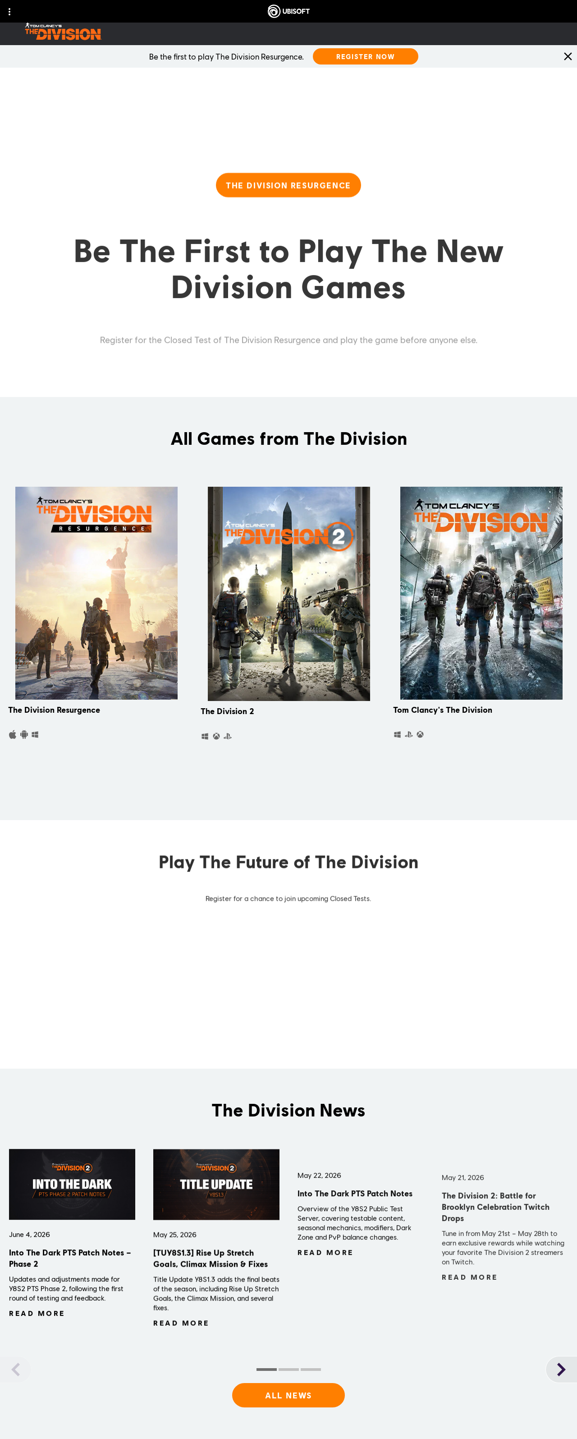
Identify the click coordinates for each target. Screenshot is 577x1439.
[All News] (288, 1395)
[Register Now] (365, 56)
